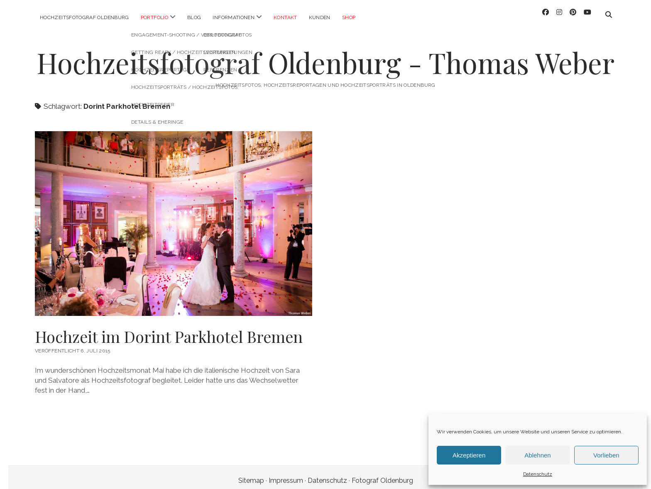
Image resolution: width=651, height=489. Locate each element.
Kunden (319, 17)
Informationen (234, 17)
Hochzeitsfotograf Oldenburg (84, 17)
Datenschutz (537, 474)
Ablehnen (537, 455)
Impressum (286, 474)
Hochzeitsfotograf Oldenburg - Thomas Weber (325, 55)
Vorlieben (606, 455)
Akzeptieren (469, 455)
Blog (194, 17)
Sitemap (251, 474)
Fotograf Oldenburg (382, 474)
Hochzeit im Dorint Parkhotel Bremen (169, 329)
